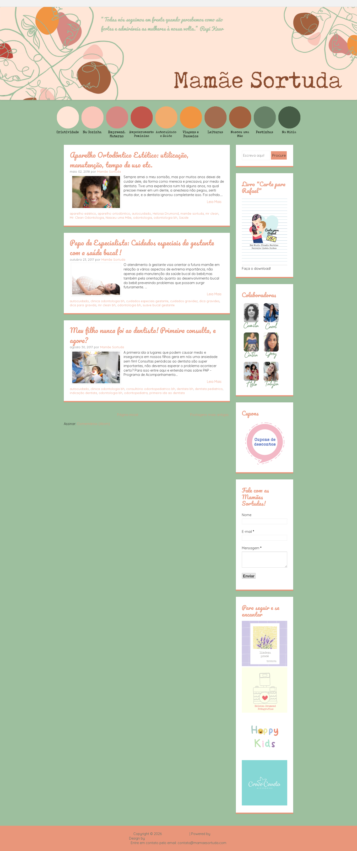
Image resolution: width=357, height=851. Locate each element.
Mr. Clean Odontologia (87, 217)
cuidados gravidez (184, 301)
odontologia (142, 217)
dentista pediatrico (209, 389)
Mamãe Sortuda (109, 171)
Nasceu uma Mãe (118, 217)
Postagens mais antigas (209, 415)
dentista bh (185, 389)
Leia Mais (214, 202)
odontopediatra (136, 393)
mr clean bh (107, 305)
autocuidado (141, 213)
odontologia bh (165, 217)
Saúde (184, 217)
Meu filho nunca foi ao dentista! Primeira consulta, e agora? (143, 335)
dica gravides (209, 301)
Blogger (217, 834)
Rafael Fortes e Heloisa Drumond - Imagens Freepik (187, 838)
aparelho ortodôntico (114, 213)
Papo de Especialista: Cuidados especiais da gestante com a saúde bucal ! (142, 247)
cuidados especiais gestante (147, 301)
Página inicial (127, 415)
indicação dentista (83, 393)
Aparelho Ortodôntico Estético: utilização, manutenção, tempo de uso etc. (129, 159)
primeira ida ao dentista (167, 393)
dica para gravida (83, 305)
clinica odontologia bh (107, 301)
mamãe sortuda (192, 213)
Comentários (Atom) (93, 424)
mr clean (212, 213)
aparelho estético (83, 213)
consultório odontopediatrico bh (150, 389)
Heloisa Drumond (166, 213)
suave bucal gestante (159, 305)
